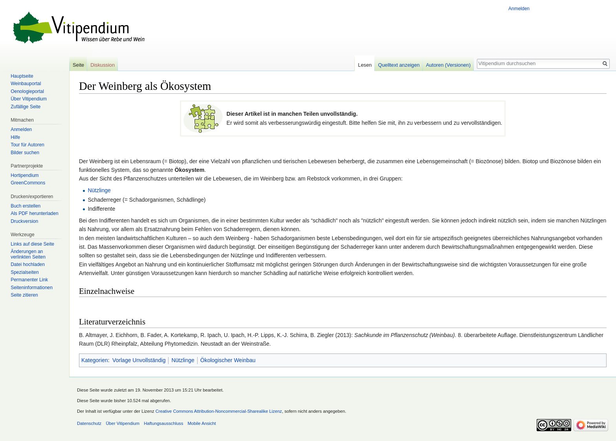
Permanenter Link (29, 279)
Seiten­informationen (32, 287)
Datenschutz (89, 423)
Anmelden (519, 8)
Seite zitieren (24, 295)
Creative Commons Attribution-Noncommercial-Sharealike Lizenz (219, 411)
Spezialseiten (24, 272)
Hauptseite (22, 76)
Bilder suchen (25, 152)
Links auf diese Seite (32, 244)
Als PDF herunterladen (34, 213)
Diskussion (102, 65)
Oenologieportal (27, 91)
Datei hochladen (28, 264)
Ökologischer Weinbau (228, 360)
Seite (78, 65)
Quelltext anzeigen (399, 65)
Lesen (365, 65)
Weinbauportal (26, 83)
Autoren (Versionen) (448, 65)
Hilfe (15, 137)
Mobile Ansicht (202, 423)
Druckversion (24, 221)
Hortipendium (24, 175)
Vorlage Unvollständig (138, 360)
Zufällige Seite (25, 106)
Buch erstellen (25, 206)
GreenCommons (28, 183)
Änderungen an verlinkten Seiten (28, 254)
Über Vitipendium (29, 99)
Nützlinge (99, 190)
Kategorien (94, 360)
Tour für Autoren (27, 145)
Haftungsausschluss (163, 423)
